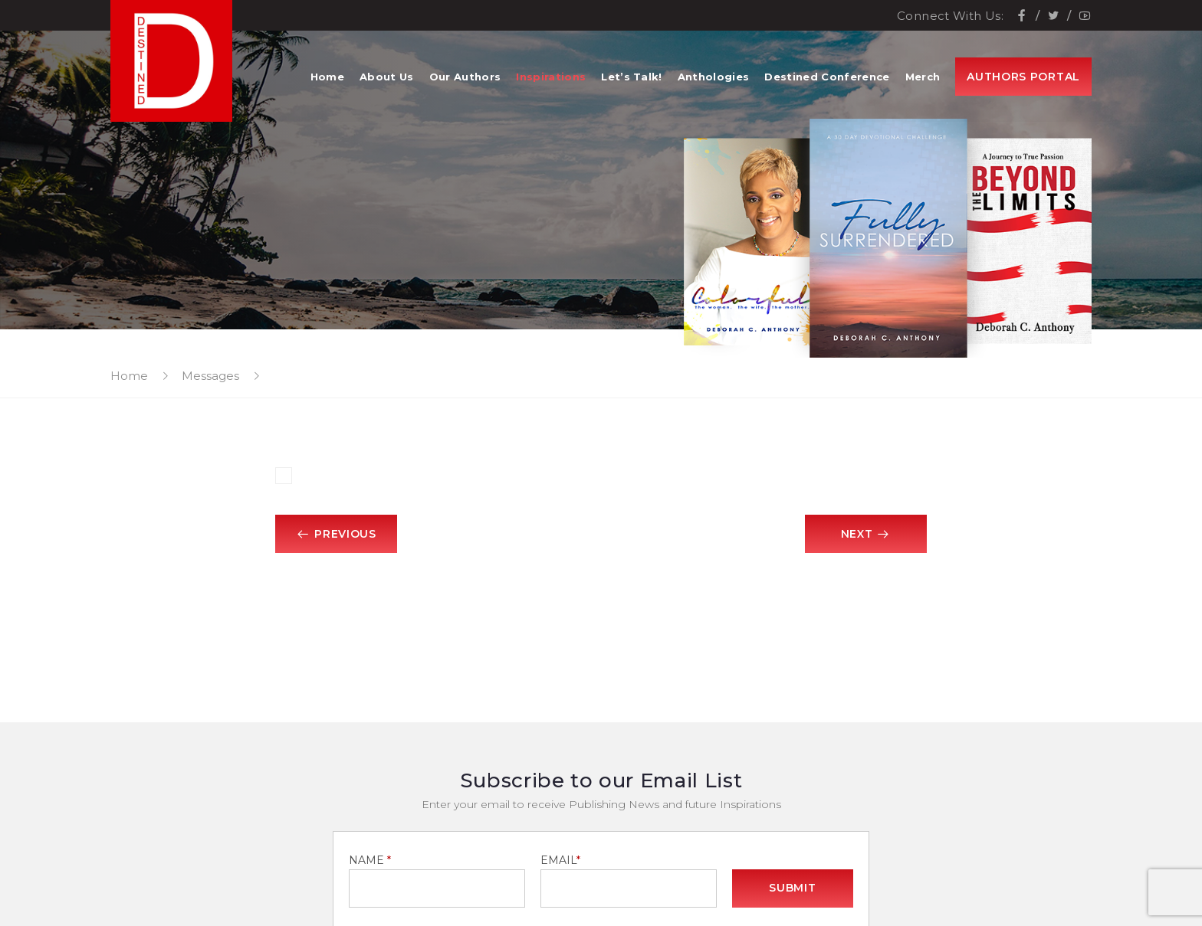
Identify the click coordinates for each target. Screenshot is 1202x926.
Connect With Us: (950, 15)
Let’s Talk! (631, 76)
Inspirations (551, 76)
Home (327, 76)
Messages (210, 375)
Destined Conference (826, 76)
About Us (387, 76)
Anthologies (714, 76)
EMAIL (560, 860)
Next (865, 534)
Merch (923, 76)
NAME (370, 860)
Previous (336, 534)
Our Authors (465, 76)
